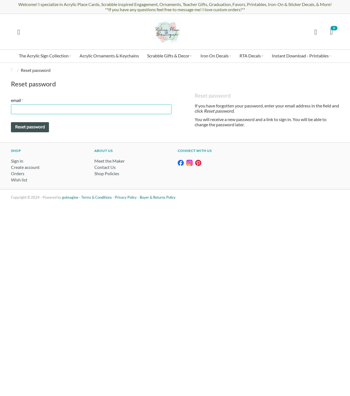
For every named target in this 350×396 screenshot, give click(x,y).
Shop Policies (106, 173)
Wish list (19, 179)
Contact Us (105, 167)
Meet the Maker (109, 160)
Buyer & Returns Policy (158, 197)
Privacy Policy (126, 197)
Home (13, 70)
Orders (17, 173)
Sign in (17, 160)
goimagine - (71, 197)
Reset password (30, 126)
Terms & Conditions (96, 197)
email (16, 100)
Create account (25, 167)
